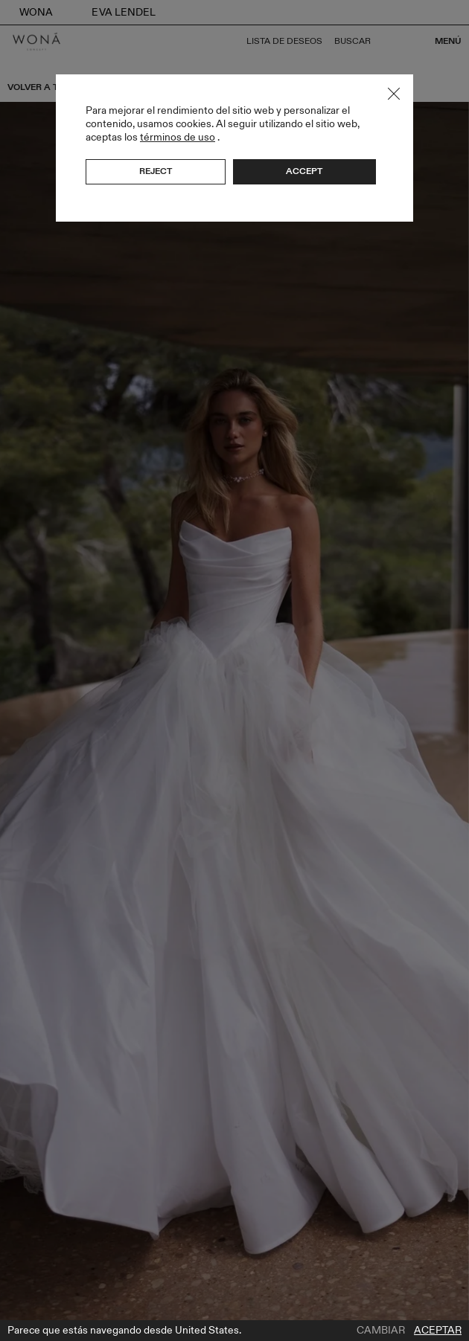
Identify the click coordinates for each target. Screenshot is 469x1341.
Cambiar (381, 1330)
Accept (304, 171)
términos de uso (177, 137)
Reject (155, 171)
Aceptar (438, 1330)
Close (394, 94)
